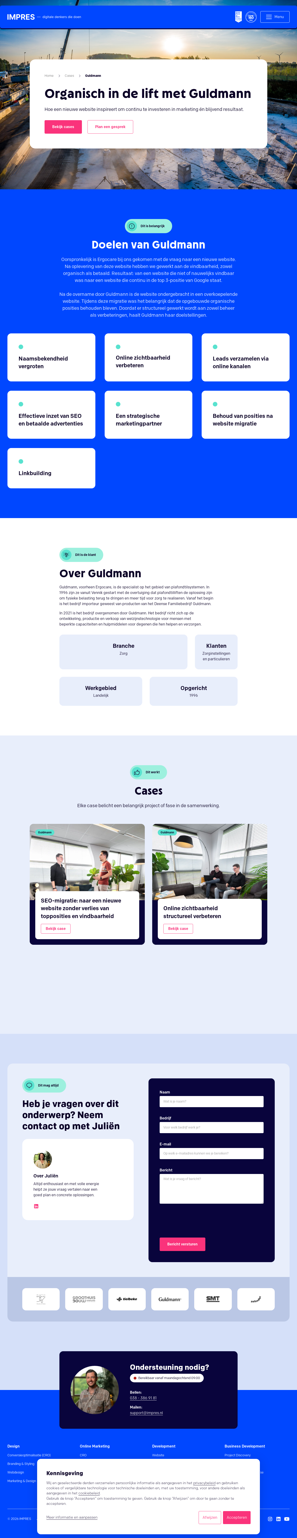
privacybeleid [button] (204, 1483)
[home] (44, 17)
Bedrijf (165, 1118)
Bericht (166, 1170)
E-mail (165, 1144)
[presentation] (195, 1221)
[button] (275, 17)
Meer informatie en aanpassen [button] (71, 1517)
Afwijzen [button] (210, 1517)
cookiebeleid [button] (89, 1493)
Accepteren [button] (237, 1517)
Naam (165, 1092)
